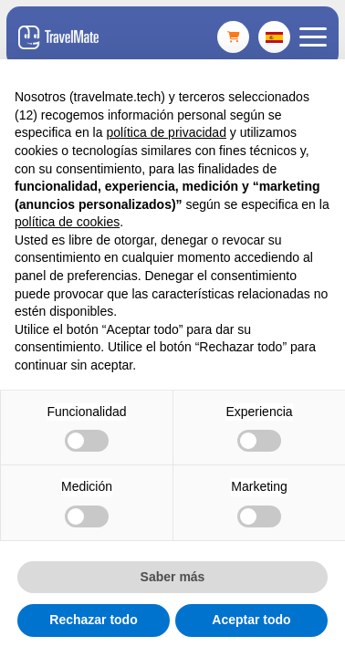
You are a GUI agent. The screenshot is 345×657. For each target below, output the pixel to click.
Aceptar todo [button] (251, 619)
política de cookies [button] (67, 221)
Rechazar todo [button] (93, 619)
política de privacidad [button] (166, 132)
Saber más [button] (173, 576)
